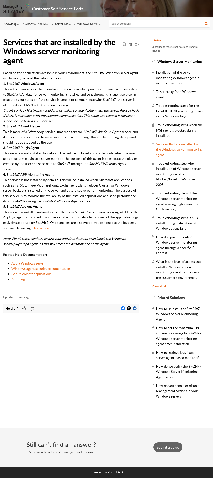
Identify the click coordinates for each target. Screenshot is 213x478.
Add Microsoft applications (31, 274)
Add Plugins (20, 279)
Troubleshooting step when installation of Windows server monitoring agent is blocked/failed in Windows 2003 (178, 174)
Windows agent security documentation (40, 268)
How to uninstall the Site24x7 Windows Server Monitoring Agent (178, 314)
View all (159, 286)
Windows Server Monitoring (95, 24)
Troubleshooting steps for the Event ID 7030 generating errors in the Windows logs (177, 110)
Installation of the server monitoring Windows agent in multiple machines (178, 77)
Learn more (42, 228)
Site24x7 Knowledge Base (41, 24)
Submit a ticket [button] (168, 447)
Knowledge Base (14, 24)
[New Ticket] (167, 447)
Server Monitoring (66, 24)
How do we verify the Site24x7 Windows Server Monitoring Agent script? (179, 371)
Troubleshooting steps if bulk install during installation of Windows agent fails (177, 223)
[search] (159, 24)
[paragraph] (71, 180)
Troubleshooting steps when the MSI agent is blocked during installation (179, 130)
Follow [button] (158, 40)
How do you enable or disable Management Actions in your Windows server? (178, 391)
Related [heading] (171, 297)
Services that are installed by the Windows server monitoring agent (177, 149)
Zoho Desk (116, 472)
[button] (207, 9)
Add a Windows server (28, 263)
